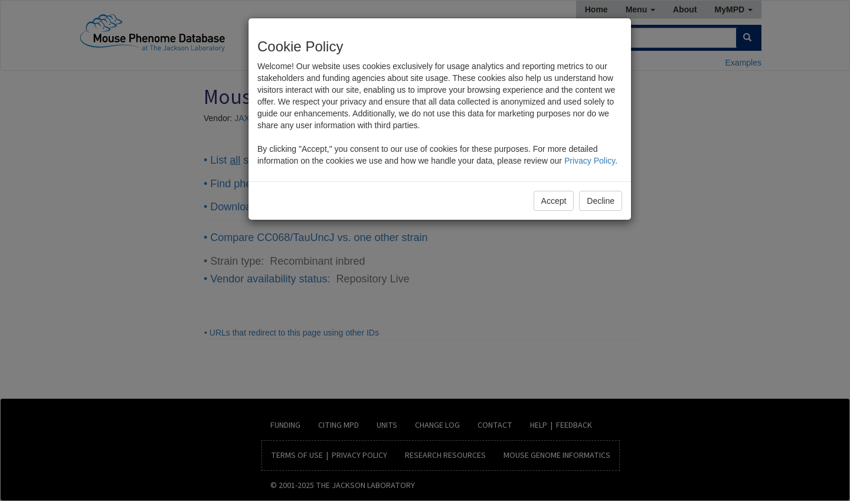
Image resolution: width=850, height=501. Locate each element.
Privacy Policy (589, 160)
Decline (600, 201)
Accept (554, 201)
